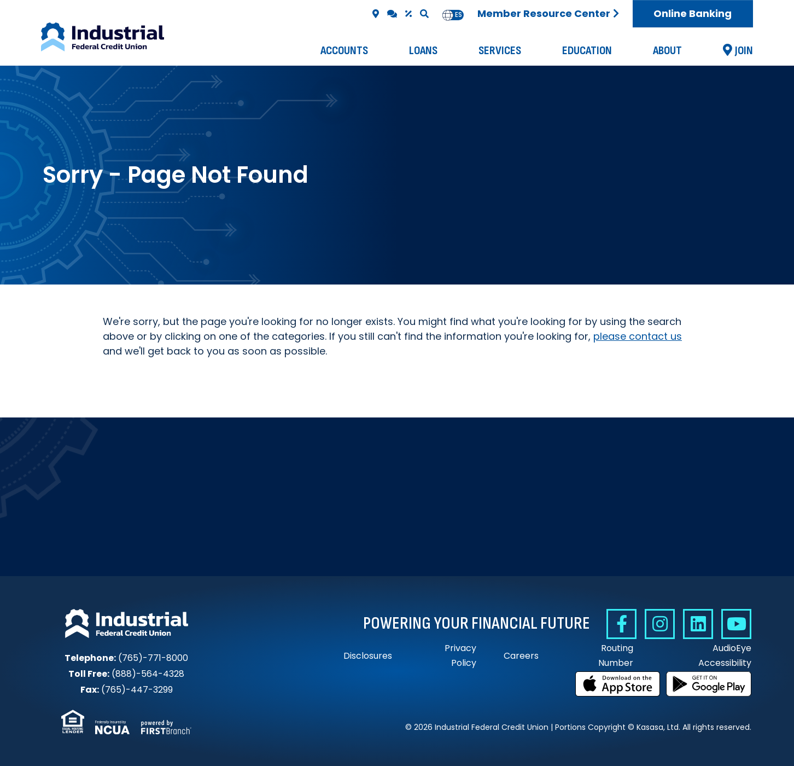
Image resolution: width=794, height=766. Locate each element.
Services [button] (499, 50)
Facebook (621, 624)
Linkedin (698, 624)
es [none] (458, 14)
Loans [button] (423, 50)
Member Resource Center (543, 13)
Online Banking (692, 13)
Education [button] (587, 50)
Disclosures (367, 655)
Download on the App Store (618, 684)
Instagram (660, 624)
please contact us (637, 336)
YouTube (736, 624)
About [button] (667, 50)
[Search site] (424, 13)
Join (744, 50)
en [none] (448, 14)
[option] (458, 15)
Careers (521, 655)
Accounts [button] (344, 50)
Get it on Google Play (708, 684)
